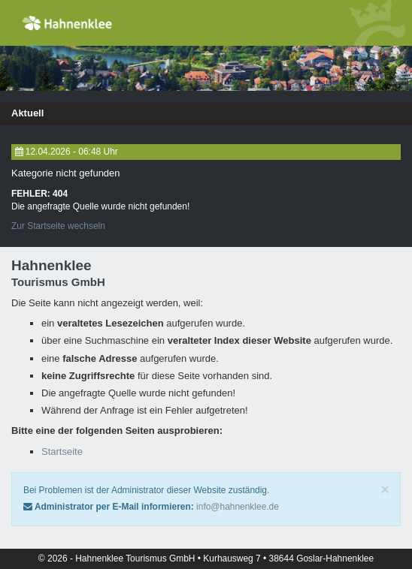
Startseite (62, 451)
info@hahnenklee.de (237, 506)
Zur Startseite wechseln (58, 226)
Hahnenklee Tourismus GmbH (136, 558)
